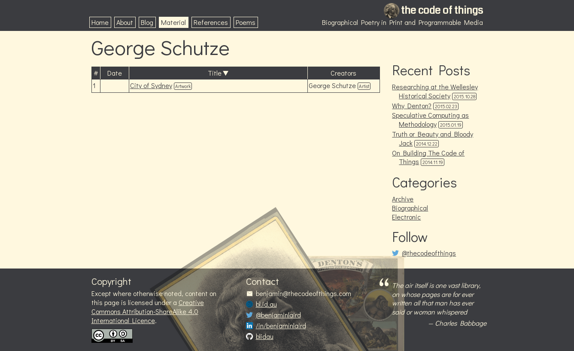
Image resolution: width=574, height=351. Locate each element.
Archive (402, 198)
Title (215, 72)
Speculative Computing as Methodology (430, 119)
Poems (245, 22)
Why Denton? (411, 105)
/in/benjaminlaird (281, 325)
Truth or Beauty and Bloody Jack (432, 138)
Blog (147, 22)
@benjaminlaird (278, 315)
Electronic (406, 216)
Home (100, 22)
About (124, 22)
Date (114, 72)
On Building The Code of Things (428, 157)
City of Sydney (151, 85)
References (211, 22)
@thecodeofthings (429, 253)
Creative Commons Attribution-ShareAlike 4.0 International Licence (147, 311)
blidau (264, 336)
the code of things (442, 10)
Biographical (410, 207)
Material (173, 22)
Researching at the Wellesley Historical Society (435, 91)
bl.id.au (266, 304)
